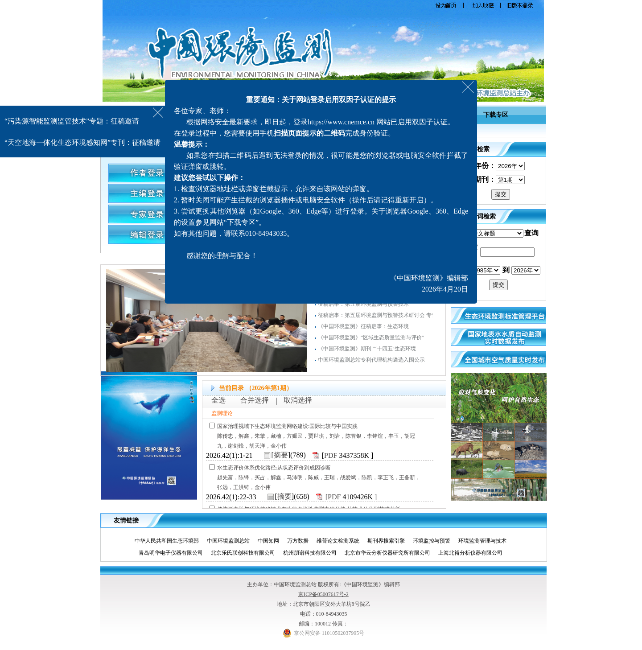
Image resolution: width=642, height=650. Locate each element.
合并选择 (254, 400)
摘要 (281, 455)
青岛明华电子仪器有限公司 (174, 553)
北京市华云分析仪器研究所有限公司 (391, 553)
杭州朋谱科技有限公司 (313, 553)
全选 (218, 400)
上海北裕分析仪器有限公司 (473, 553)
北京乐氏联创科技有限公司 (246, 553)
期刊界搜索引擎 (389, 541)
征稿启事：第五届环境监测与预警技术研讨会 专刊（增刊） (388, 318)
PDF (330, 455)
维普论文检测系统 (341, 541)
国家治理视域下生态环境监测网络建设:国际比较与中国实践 (287, 426)
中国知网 (272, 541)
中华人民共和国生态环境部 (170, 541)
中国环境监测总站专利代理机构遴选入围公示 (371, 362)
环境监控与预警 (435, 541)
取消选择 (298, 400)
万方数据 (301, 541)
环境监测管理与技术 (485, 541)
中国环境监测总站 (231, 541)
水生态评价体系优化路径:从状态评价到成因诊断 (274, 468)
